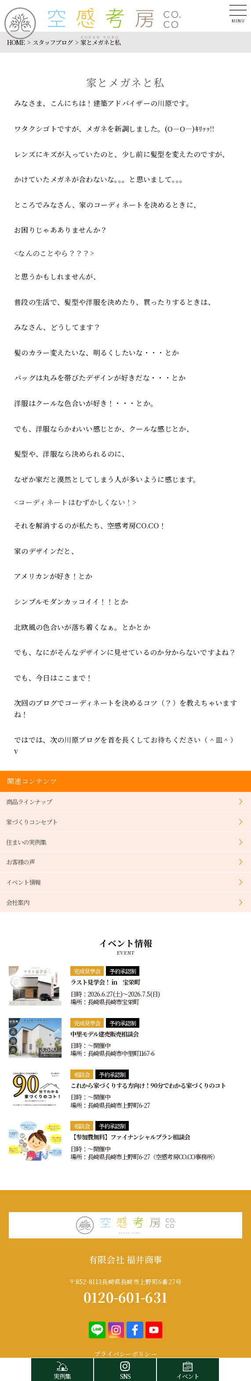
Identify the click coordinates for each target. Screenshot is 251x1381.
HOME (16, 42)
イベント (188, 1369)
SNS (125, 1369)
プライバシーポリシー (125, 1353)
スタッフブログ (53, 42)
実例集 (62, 1369)
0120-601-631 (126, 1297)
